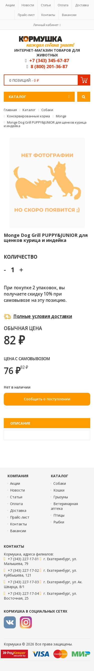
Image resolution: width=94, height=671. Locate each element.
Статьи (46, 5)
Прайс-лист (26, 15)
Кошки (58, 490)
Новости (28, 5)
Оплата (63, 5)
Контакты (48, 15)
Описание (20, 423)
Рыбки (58, 522)
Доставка (82, 5)
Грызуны (60, 497)
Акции (10, 5)
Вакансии (69, 15)
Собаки (59, 483)
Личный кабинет (45, 25)
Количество (20, 256)
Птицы (58, 515)
